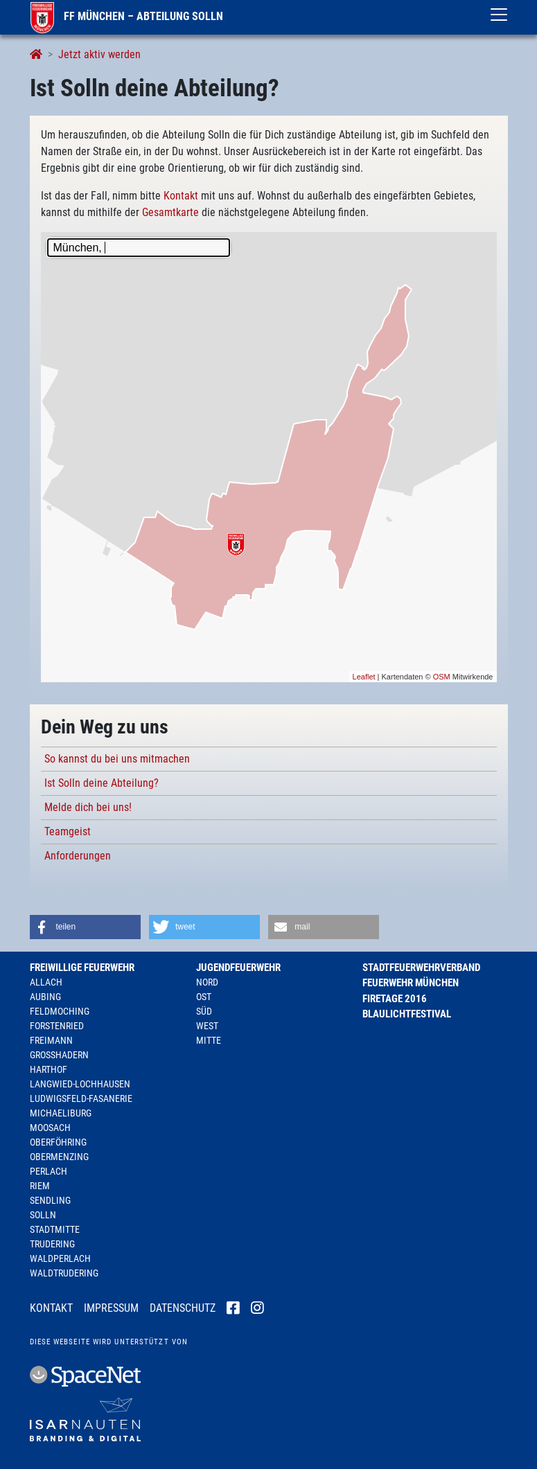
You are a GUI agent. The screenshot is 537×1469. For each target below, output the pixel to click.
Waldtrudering (64, 1273)
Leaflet (364, 677)
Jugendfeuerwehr (238, 967)
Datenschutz (182, 1308)
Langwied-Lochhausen (80, 1083)
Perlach (48, 1171)
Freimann (51, 1040)
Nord (207, 982)
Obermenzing (59, 1156)
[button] (85, 927)
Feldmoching (59, 1011)
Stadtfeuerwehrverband (421, 967)
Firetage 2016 (394, 998)
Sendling (50, 1200)
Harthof (48, 1069)
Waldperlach (60, 1258)
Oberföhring (58, 1142)
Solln (43, 1214)
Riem (40, 1185)
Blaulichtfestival (406, 1014)
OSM (441, 677)
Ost (203, 996)
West (207, 1025)
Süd (204, 1011)
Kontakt (181, 195)
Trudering (52, 1243)
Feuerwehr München (410, 983)
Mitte (208, 1040)
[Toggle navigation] (498, 14)
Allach (46, 982)
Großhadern (59, 1054)
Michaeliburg (60, 1113)
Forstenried (57, 1025)
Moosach (50, 1127)
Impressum (111, 1308)
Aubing (45, 996)
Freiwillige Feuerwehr (82, 967)
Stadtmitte (55, 1229)
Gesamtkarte (170, 212)
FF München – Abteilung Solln (126, 16)
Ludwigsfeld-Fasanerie (81, 1098)
